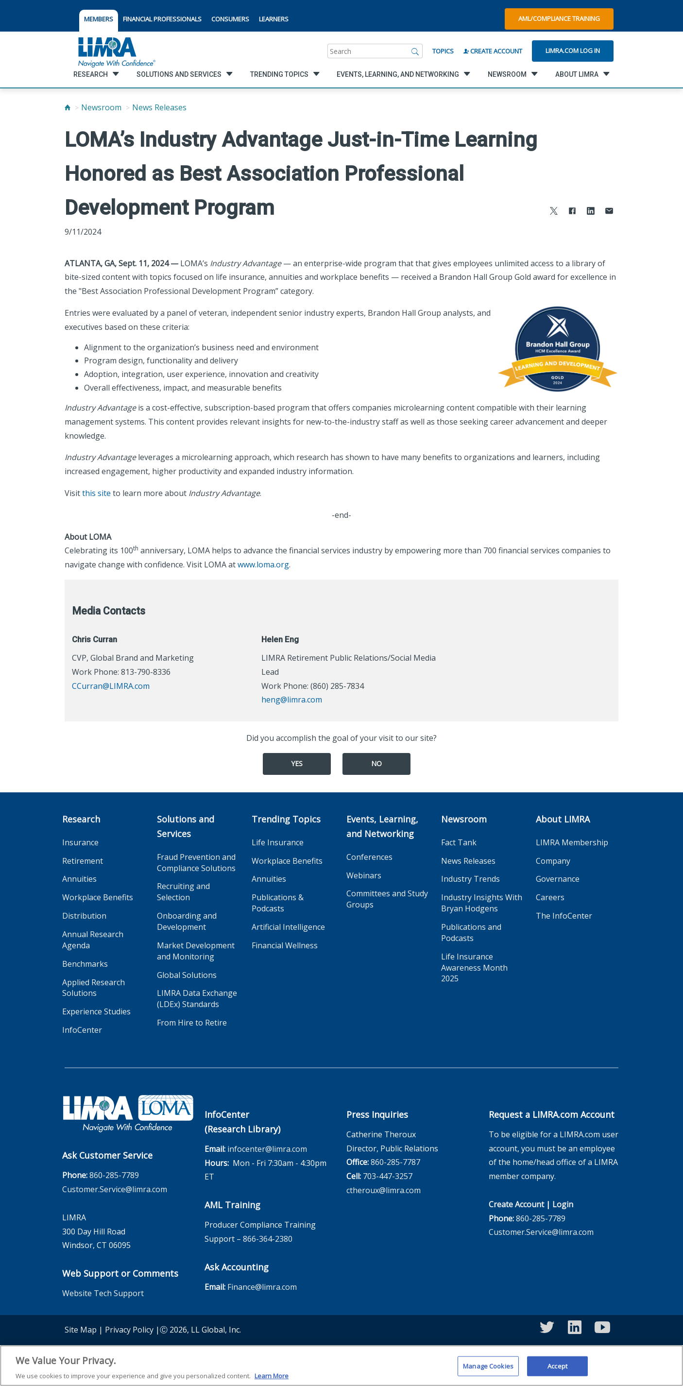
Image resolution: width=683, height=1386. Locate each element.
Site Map (81, 1329)
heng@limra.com (291, 699)
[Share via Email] (609, 212)
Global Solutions (187, 975)
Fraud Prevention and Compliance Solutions (196, 862)
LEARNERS (274, 19)
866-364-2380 (267, 1238)
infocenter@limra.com (267, 1149)
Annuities (79, 878)
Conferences (369, 857)
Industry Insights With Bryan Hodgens (481, 903)
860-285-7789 (114, 1175)
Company (553, 861)
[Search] (415, 51)
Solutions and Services (185, 826)
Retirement (82, 861)
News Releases (159, 107)
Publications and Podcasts (471, 932)
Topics (443, 51)
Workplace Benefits (97, 897)
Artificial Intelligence (288, 927)
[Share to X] (554, 212)
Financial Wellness (285, 945)
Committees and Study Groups (387, 899)
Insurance (80, 842)
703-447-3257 (387, 1176)
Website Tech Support (103, 1293)
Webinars (363, 875)
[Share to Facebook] (572, 212)
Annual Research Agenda (92, 940)
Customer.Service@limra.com (114, 1189)
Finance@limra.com (262, 1287)
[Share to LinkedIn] (590, 212)
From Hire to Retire (192, 1022)
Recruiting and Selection (183, 892)
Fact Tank (459, 842)
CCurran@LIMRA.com (111, 686)
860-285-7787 (395, 1162)
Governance (558, 878)
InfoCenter (82, 1030)
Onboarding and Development (187, 921)
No (376, 763)
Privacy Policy (129, 1329)
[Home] (67, 107)
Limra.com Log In (573, 50)
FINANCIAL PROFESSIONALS (162, 19)
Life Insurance (278, 842)
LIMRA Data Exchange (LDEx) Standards (197, 999)
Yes (297, 763)
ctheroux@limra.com (383, 1190)
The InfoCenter (564, 915)
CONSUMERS (230, 19)
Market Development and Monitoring (196, 951)
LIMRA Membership (572, 842)
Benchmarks (85, 963)
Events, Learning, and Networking (382, 826)
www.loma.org (263, 564)
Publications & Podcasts (278, 903)
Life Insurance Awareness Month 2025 (474, 967)
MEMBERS (98, 19)
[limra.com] (116, 51)
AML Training (232, 1205)
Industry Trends (470, 878)
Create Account (492, 51)
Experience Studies (96, 1011)
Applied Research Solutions (93, 988)
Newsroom (101, 107)
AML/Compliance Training (559, 18)
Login (562, 1204)
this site (96, 493)
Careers (550, 897)
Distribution (84, 915)
